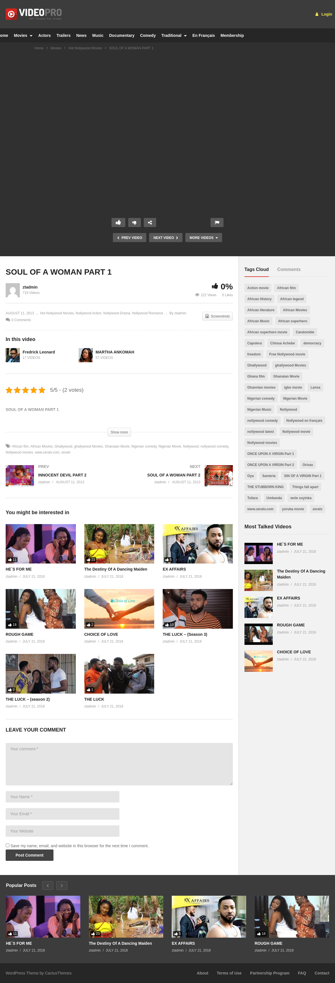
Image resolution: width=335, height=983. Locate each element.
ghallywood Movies (88, 446)
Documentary (121, 35)
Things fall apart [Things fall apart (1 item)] (305, 487)
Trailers (64, 35)
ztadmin (30, 287)
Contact (322, 973)
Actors (44, 35)
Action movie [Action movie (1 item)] (258, 288)
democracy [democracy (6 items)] (312, 343)
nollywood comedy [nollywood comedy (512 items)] (262, 421)
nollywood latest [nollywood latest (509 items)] (260, 432)
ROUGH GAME (19, 634)
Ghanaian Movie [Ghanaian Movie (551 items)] (286, 376)
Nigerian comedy (143, 446)
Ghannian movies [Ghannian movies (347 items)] (261, 387)
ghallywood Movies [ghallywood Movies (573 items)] (290, 365)
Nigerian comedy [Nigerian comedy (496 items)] (261, 399)
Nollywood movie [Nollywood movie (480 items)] (296, 432)
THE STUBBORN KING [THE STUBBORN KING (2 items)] (265, 487)
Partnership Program (269, 973)
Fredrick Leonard (39, 352)
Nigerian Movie (169, 446)
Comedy (148, 35)
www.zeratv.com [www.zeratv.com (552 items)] (260, 509)
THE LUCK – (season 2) (28, 699)
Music (98, 35)
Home (39, 48)
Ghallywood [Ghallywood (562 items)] (257, 365)
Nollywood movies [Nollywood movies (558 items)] (262, 443)
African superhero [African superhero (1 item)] (292, 321)
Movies (23, 35)
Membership (232, 35)
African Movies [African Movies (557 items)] (295, 310)
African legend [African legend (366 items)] (292, 299)
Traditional (174, 35)
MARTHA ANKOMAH (115, 352)
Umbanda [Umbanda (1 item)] (274, 498)
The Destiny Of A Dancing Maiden (115, 569)
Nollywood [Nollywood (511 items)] (288, 410)
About (202, 973)
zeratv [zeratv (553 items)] (318, 509)
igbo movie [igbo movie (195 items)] (293, 387)
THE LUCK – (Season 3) (185, 634)
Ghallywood (63, 446)
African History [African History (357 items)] (259, 299)
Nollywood (191, 446)
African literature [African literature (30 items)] (260, 310)
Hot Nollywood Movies (85, 48)
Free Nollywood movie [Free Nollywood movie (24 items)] (287, 354)
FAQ (302, 973)
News (81, 35)
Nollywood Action (88, 313)
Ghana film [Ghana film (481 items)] (256, 376)
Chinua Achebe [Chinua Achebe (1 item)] (282, 343)
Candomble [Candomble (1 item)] (305, 332)
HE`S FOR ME (19, 569)
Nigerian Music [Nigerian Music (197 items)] (259, 410)
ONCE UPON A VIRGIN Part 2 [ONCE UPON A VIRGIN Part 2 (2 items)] (270, 465)
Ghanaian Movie (117, 446)
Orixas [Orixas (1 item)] (307, 465)
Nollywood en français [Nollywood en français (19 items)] (304, 421)
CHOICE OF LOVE (101, 634)
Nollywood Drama (116, 313)
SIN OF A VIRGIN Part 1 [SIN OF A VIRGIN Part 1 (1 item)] (302, 476)
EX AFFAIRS (174, 569)
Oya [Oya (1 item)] (250, 476)
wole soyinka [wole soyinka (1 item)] (301, 498)
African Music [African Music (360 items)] (258, 321)
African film (20, 446)
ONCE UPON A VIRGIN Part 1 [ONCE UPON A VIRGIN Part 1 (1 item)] (270, 454)
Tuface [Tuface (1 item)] (252, 498)
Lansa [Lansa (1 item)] (315, 387)
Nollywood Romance (147, 313)
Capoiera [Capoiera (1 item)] (254, 343)
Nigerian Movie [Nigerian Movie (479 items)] (295, 399)
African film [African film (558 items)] (286, 288)
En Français (203, 35)
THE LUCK (94, 699)
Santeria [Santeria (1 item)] (269, 476)
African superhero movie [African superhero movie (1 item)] (267, 332)
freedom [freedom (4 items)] (254, 354)
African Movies (41, 446)
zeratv (66, 452)
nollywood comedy (214, 446)
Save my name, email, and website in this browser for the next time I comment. (79, 846)
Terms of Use (229, 973)
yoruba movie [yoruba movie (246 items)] (293, 509)
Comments (289, 269)
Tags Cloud (256, 269)
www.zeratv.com (47, 452)
